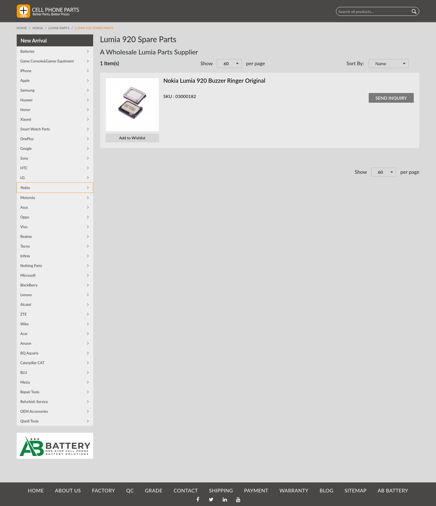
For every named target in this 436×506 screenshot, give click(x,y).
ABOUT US (68, 490)
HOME (36, 490)
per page (255, 63)
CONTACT (186, 490)
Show (206, 63)
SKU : (169, 96)
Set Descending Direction (414, 64)
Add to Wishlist (132, 137)
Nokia (37, 28)
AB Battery (393, 490)
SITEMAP (355, 490)
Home (22, 28)
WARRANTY (293, 490)
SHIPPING (221, 490)
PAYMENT (256, 490)
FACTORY (103, 490)
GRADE (153, 490)
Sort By (354, 63)
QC (130, 490)
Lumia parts (59, 28)
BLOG (326, 490)
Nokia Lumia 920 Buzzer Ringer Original (214, 80)
